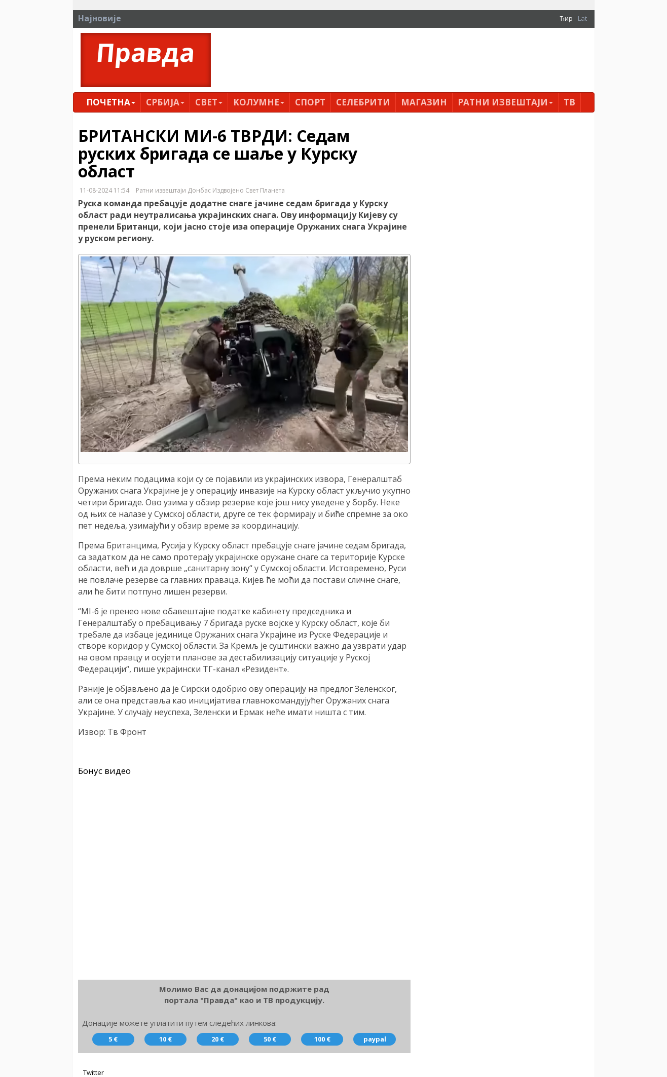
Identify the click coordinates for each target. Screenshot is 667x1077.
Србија (165, 102)
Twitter (93, 1072)
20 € (217, 1039)
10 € (165, 1039)
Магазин (424, 102)
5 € (113, 1039)
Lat (582, 18)
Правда (145, 52)
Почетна (110, 102)
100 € (322, 1039)
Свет (209, 102)
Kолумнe (258, 102)
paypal (374, 1039)
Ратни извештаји (505, 102)
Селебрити (363, 102)
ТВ (569, 102)
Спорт (310, 102)
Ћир (566, 18)
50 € (270, 1039)
